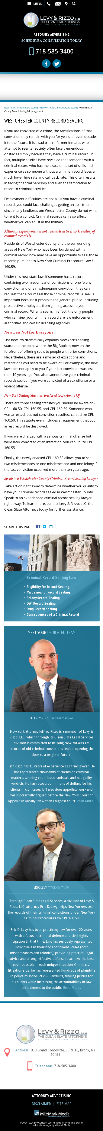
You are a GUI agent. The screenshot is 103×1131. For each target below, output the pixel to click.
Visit (66, 3)
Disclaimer (41, 1104)
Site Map (64, 1104)
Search (74, 3)
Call (49, 3)
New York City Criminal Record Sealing (59, 107)
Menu (37, 3)
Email (58, 3)
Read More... (86, 801)
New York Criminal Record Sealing (21, 107)
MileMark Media (62, 1125)
